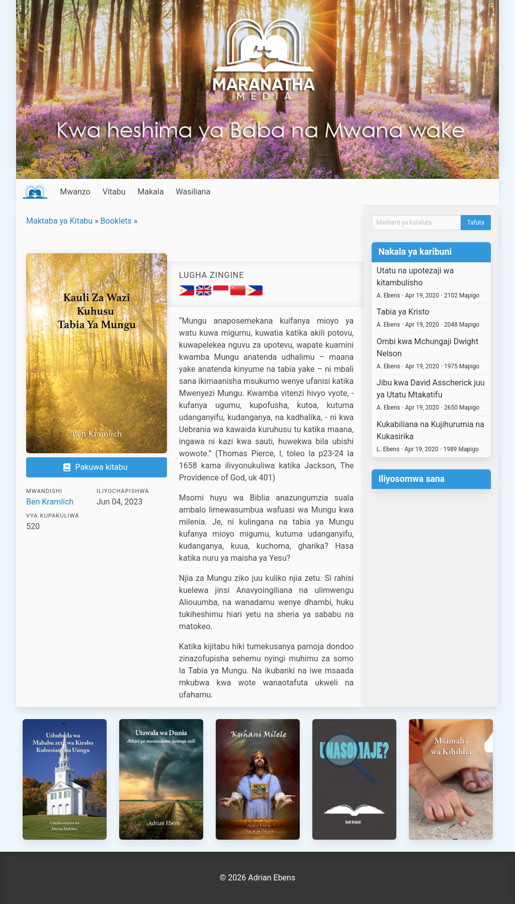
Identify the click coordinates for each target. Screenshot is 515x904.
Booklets (116, 221)
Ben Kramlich (49, 502)
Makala (151, 191)
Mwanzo (75, 191)
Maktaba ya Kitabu (59, 221)
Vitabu (114, 191)
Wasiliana (193, 191)
